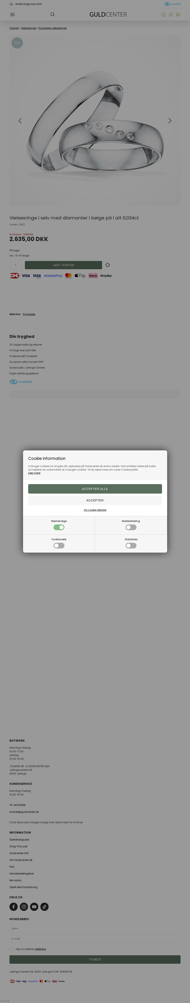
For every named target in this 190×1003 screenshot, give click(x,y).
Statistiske (131, 543)
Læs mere (34, 473)
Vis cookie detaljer (95, 510)
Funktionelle (59, 543)
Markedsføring (131, 524)
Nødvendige (59, 524)
